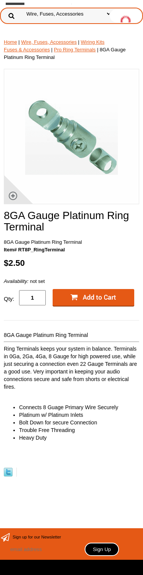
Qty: (9, 298)
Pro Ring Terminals (75, 49)
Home (10, 42)
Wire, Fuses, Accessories (49, 42)
